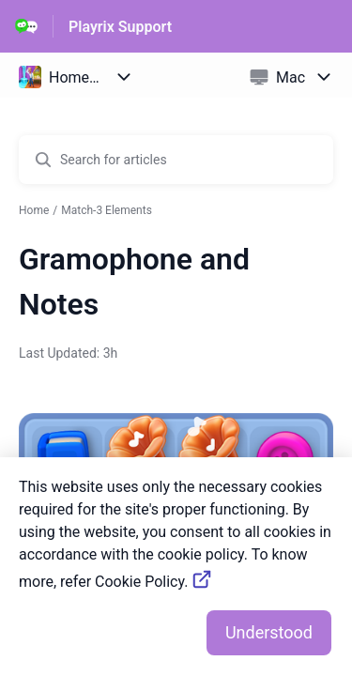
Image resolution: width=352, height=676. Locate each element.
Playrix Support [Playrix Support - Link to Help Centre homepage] (120, 27)
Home (34, 210)
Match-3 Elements (106, 210)
